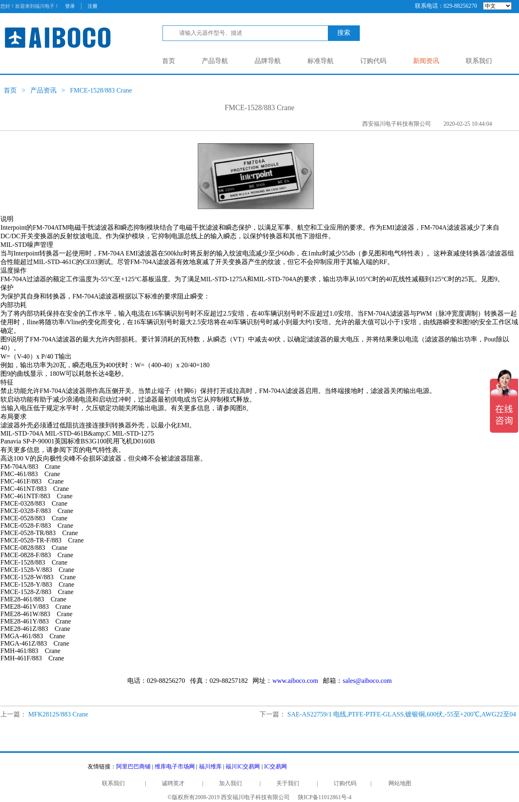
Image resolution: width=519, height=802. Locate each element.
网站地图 (399, 783)
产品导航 (215, 60)
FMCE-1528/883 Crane (101, 90)
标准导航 (320, 60)
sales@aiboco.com (367, 680)
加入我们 (230, 783)
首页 (168, 60)
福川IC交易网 (243, 767)
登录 (70, 6)
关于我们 (287, 783)
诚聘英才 (173, 783)
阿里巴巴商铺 (133, 767)
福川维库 (210, 767)
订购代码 (373, 60)
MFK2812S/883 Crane (58, 714)
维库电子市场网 (175, 767)
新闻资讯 (426, 60)
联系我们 (479, 60)
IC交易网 (275, 767)
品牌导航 (268, 60)
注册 (92, 6)
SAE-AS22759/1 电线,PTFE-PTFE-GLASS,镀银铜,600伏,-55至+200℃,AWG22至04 (401, 714)
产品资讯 (43, 90)
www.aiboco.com (295, 680)
